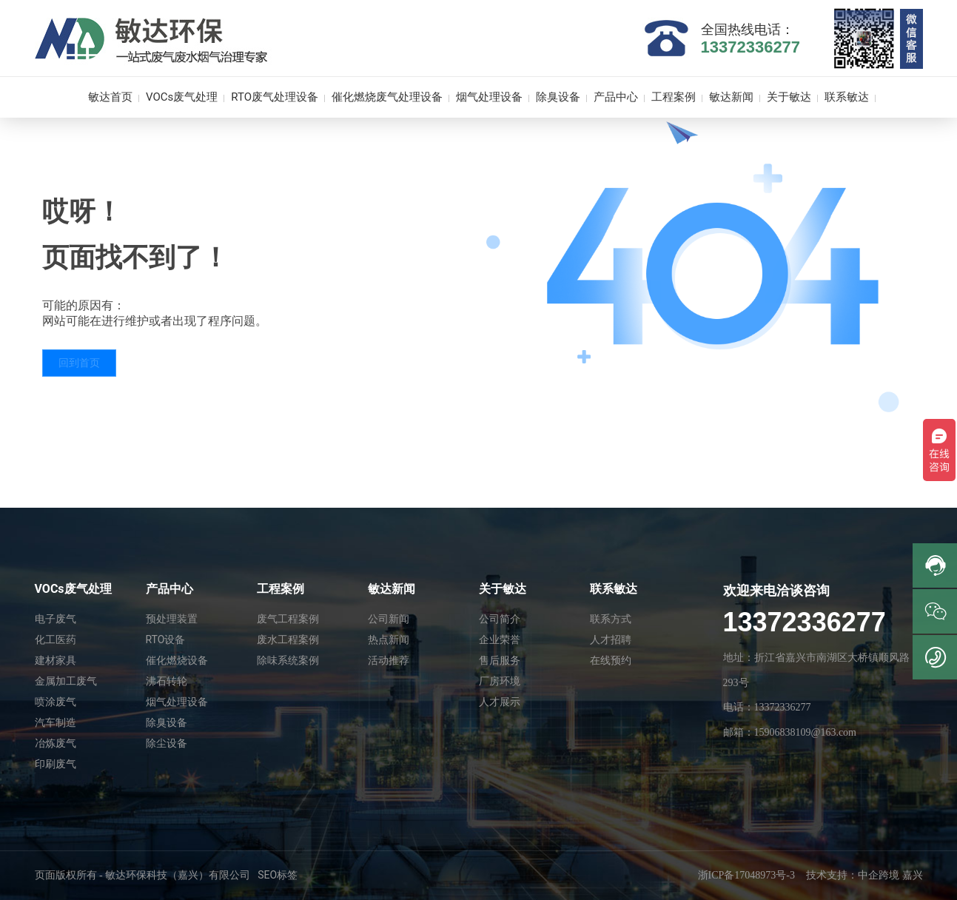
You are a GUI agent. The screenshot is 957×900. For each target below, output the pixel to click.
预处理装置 (172, 619)
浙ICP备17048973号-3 (746, 875)
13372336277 (751, 47)
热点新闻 (388, 639)
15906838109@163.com (805, 732)
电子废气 (55, 619)
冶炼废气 (55, 743)
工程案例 (280, 589)
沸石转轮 (166, 681)
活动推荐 (388, 660)
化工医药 (55, 639)
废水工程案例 (288, 639)
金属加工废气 (66, 681)
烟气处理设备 (177, 702)
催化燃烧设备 (177, 660)
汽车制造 (55, 722)
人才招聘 (610, 639)
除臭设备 (166, 722)
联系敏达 (613, 589)
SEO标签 (278, 875)
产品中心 (169, 589)
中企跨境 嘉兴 (890, 875)
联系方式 (610, 619)
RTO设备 (166, 639)
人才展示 (499, 702)
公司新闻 (388, 619)
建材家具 (55, 660)
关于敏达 (502, 589)
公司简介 (499, 619)
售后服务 (499, 660)
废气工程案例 (288, 619)
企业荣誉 (499, 639)
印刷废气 (55, 764)
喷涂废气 (55, 702)
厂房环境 (499, 681)
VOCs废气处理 (73, 589)
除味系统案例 (288, 660)
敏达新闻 (391, 589)
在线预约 (610, 660)
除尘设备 (166, 743)
